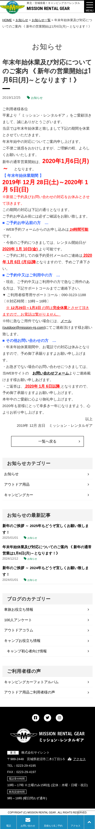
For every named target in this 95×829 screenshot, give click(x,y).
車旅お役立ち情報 (18, 609)
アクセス (79, 759)
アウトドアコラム (18, 630)
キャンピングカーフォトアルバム (31, 682)
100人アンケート (18, 620)
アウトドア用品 (17, 484)
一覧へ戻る (47, 441)
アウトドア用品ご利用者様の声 (29, 692)
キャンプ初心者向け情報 (27, 651)
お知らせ (37, 98)
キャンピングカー (18, 495)
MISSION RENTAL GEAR (48, 8)
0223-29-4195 (26, 765)
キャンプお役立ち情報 (22, 640)
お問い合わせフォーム (50, 373)
